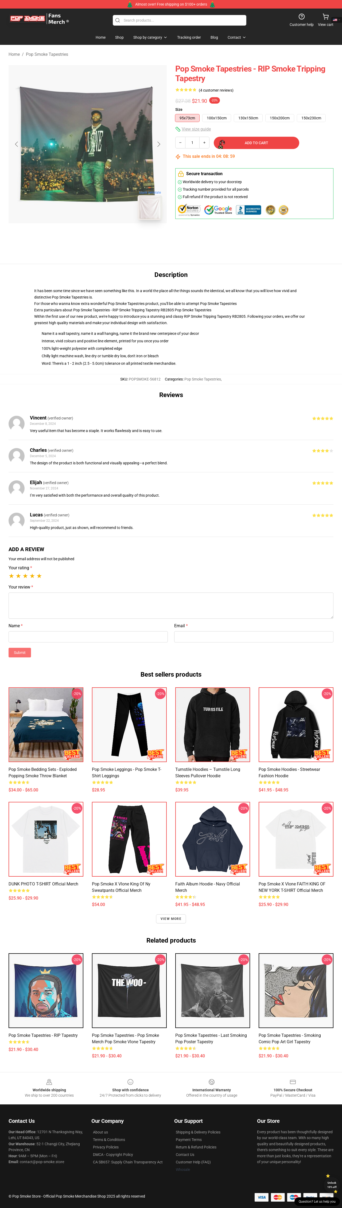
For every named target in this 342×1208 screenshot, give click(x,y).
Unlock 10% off (332, 1185)
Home (14, 54)
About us (100, 1132)
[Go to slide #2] (101, 236)
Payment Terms (189, 1140)
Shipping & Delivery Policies (198, 1132)
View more (171, 919)
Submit (20, 652)
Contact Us (185, 1154)
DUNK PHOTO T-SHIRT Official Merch (43, 884)
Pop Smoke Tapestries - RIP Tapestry (43, 1035)
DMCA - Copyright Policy (113, 1154)
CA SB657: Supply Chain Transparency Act (128, 1162)
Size (178, 109)
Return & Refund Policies (196, 1147)
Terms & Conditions (109, 1140)
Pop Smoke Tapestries (47, 54)
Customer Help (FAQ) (193, 1162)
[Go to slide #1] (74, 236)
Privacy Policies (106, 1147)
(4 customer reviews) (216, 90)
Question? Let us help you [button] (317, 1201)
